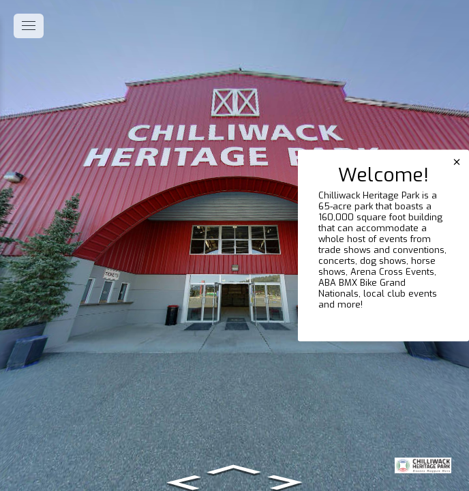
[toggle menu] (29, 26)
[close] (457, 162)
